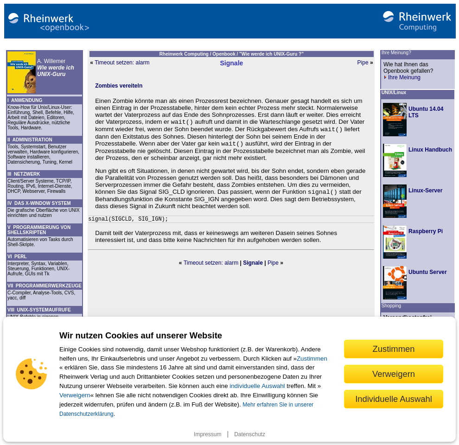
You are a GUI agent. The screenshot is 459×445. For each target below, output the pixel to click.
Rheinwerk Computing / (185, 54)
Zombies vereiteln (118, 86)
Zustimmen (312, 358)
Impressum (207, 434)
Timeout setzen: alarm (122, 62)
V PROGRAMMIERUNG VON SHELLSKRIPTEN (38, 230)
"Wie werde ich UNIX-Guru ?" (271, 54)
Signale (231, 63)
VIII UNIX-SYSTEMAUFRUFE (39, 309)
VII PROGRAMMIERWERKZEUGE (44, 285)
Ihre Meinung (402, 77)
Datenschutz (249, 434)
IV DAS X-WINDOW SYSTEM (39, 203)
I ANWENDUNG (24, 100)
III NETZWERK (23, 174)
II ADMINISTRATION (29, 139)
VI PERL (17, 256)
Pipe (363, 62)
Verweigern (74, 395)
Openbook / (225, 54)
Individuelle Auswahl (393, 399)
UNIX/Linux (394, 92)
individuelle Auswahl (257, 385)
